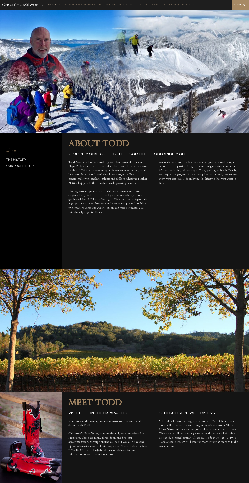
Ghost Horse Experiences (79, 4)
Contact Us (186, 4)
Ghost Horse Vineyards (23, 5)
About (52, 4)
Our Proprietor (20, 166)
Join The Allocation (158, 4)
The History (16, 159)
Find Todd (130, 4)
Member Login (240, 4)
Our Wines (110, 4)
